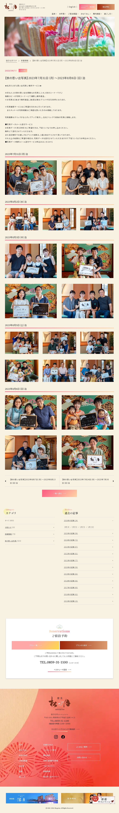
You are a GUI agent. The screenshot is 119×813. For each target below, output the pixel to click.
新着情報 (46, 771)
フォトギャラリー (49, 766)
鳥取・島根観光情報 (50, 760)
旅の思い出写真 (11, 541)
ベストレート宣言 (49, 750)
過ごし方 (107, 14)
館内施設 (96, 14)
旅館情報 (8, 534)
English (72, 7)
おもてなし (85, 14)
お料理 (61, 14)
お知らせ (8, 527)
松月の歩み (23, 755)
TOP (20, 744)
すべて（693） (9, 520)
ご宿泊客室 (72, 14)
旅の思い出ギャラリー (51, 776)
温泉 (53, 14)
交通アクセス (48, 744)
